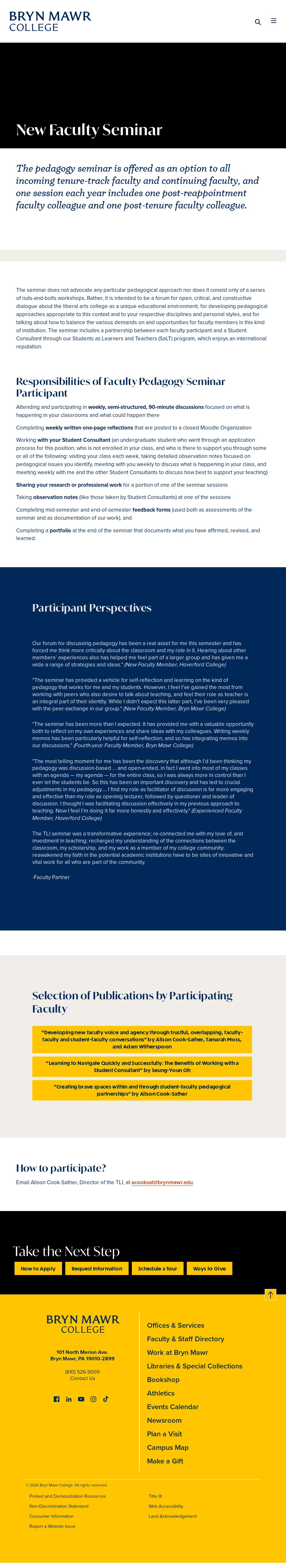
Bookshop (163, 1379)
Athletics (161, 1393)
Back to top (270, 1293)
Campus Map (168, 1447)
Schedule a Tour (157, 1268)
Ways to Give (209, 1268)
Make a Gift (165, 1461)
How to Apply (38, 1268)
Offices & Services (175, 1325)
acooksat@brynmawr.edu (162, 1182)
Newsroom (164, 1420)
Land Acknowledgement (173, 1516)
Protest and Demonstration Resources (67, 1496)
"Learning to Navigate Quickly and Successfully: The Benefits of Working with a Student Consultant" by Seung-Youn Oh (142, 1066)
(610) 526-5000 (82, 1372)
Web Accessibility (166, 1506)
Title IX (155, 1496)
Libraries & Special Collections (194, 1366)
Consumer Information (51, 1516)
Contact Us (82, 1378)
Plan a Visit (164, 1434)
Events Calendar (173, 1406)
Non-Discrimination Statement (59, 1506)
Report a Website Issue (52, 1526)
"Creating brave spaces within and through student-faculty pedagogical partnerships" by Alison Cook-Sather (142, 1090)
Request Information (97, 1268)
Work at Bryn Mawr (177, 1352)
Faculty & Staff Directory (185, 1339)
